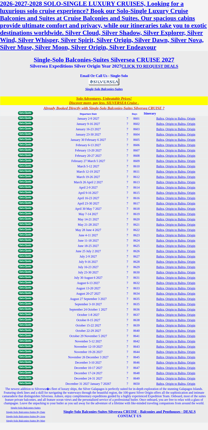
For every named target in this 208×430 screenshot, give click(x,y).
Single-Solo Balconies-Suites (104, 89)
